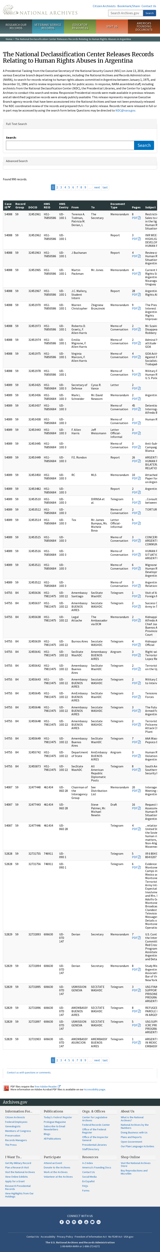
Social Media (89, 1176)
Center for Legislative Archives (94, 1119)
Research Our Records (16, 26)
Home (9, 39)
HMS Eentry (63, 205)
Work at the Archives (56, 1172)
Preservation (12, 1135)
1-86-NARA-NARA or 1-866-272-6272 (80, 1246)
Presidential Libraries (94, 1144)
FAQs (85, 1186)
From (75, 207)
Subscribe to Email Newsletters (54, 1128)
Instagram (74, 1222)
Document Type (117, 205)
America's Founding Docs (96, 1167)
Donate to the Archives (57, 1167)
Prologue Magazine (55, 1122)
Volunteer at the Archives (58, 1176)
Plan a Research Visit (17, 1167)
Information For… (18, 1111)
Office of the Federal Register (94, 1131)
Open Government (131, 1141)
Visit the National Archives (20, 1172)
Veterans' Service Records (48, 26)
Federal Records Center (96, 1124)
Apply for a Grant (15, 1181)
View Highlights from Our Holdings (19, 1195)
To (93, 207)
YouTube (86, 1222)
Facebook (61, 1222)
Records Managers (16, 1140)
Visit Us (112, 26)
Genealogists (13, 1126)
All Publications (52, 1138)
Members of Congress (18, 1131)
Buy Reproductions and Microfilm (134, 1172)
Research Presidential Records (18, 1187)
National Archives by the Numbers (135, 1126)
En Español (88, 1181)
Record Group (20, 205)
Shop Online (130, 1157)
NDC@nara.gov (125, 110)
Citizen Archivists (104, 6)
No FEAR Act (115, 1236)
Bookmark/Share (128, 6)
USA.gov (128, 1236)
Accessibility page (94, 1089)
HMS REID (47, 205)
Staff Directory (90, 1149)
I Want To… (13, 1157)
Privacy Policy (65, 1236)
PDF (134, 218)
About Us (127, 1111)
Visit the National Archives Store (136, 1164)
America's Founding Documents (144, 26)
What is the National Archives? (132, 1119)
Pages (136, 207)
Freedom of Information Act (91, 1236)
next (97, 187)
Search (150, 13)
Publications (53, 1111)
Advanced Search (17, 161)
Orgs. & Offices (93, 1111)
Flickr (98, 1222)
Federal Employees (16, 1122)
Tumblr (80, 1222)
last (105, 187)
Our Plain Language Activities (137, 1146)
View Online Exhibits (16, 1176)
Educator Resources (80, 26)
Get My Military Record (18, 1163)
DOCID (32, 207)
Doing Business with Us (134, 1132)
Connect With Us (80, 1216)
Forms (86, 1190)
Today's (58, 1117)
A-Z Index (87, 1163)
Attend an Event (53, 1163)
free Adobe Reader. (48, 1086)
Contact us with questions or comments (29, 1072)
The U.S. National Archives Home (40, 10)
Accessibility (48, 1236)
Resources (90, 1157)
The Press (11, 1144)
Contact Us (149, 6)
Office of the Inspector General (95, 1138)
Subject (150, 207)
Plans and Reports (131, 1137)
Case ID (8, 205)
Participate (52, 1157)
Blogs (47, 1134)
